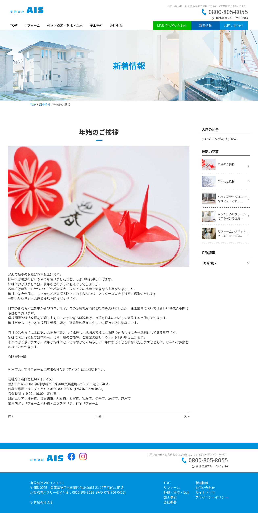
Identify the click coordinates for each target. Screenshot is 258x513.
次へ (186, 416)
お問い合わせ (233, 25)
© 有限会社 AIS (41, 502)
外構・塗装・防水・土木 (65, 25)
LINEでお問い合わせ (172, 25)
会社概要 (116, 25)
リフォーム (32, 25)
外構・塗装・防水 (176, 492)
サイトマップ (205, 492)
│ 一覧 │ (98, 416)
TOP (13, 25)
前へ (11, 416)
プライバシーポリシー (212, 497)
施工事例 (96, 25)
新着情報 (205, 25)
